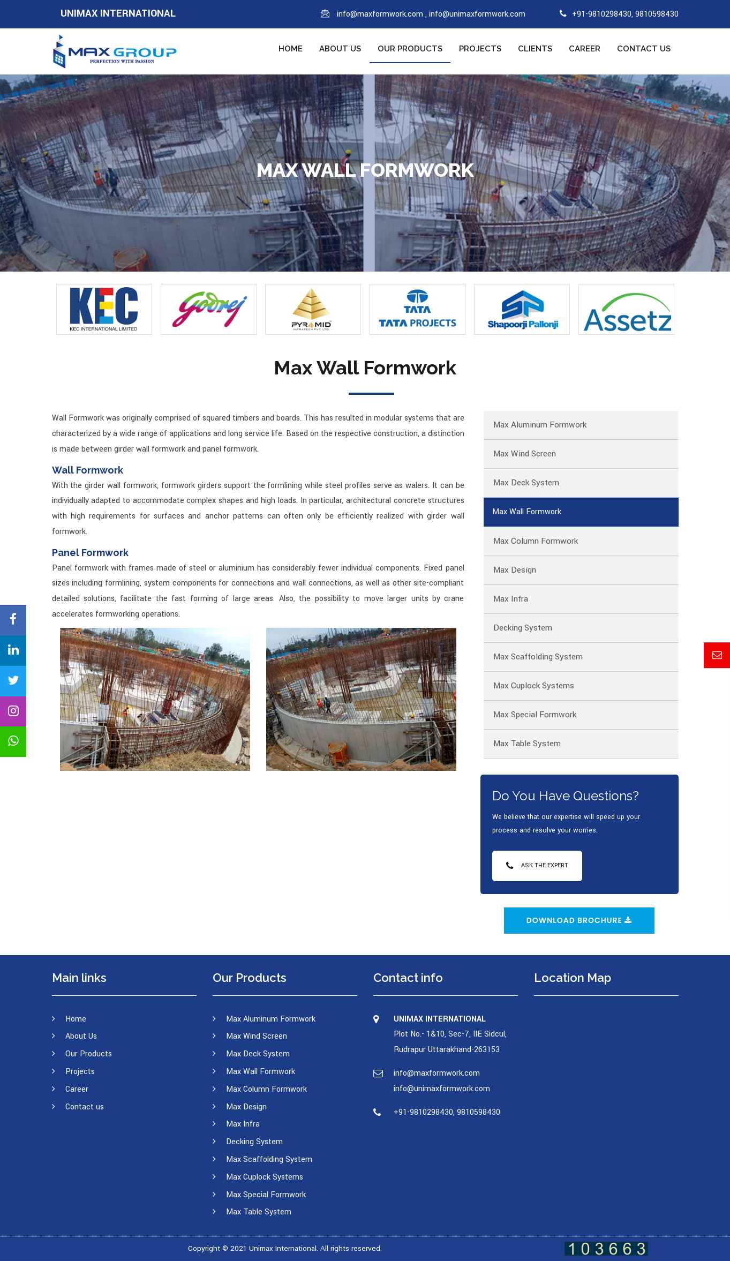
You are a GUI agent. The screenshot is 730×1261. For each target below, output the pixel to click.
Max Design (514, 570)
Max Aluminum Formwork (539, 425)
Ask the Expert (537, 865)
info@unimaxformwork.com (477, 14)
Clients (535, 49)
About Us (340, 49)
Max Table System (527, 743)
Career (584, 49)
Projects (480, 49)
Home (291, 49)
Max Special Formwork (534, 714)
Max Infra (510, 599)
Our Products (410, 49)
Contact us (644, 49)
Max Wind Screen (524, 454)
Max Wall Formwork (526, 511)
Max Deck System (526, 483)
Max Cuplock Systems (533, 686)
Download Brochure (579, 920)
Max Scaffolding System (538, 657)
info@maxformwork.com (381, 14)
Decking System (522, 628)
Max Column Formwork (535, 541)
